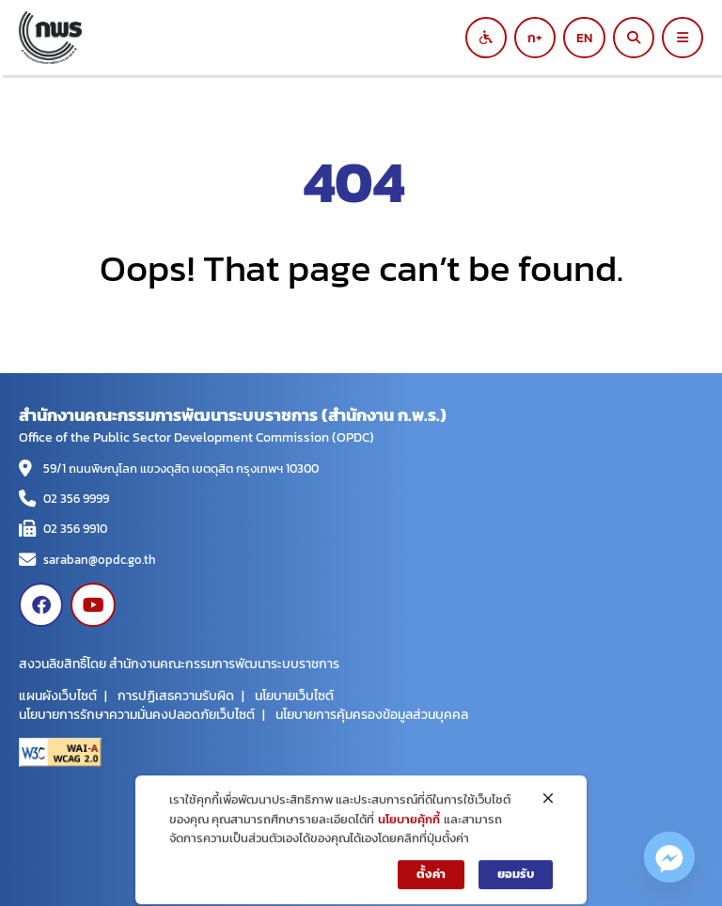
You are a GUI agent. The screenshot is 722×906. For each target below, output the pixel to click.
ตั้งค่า (431, 884)
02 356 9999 (76, 499)
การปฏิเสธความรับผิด (176, 695)
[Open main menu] (682, 37)
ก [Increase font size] (531, 37)
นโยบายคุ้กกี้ (409, 829)
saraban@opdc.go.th (99, 560)
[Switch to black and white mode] (486, 37)
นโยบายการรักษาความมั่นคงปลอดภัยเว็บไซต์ (137, 714)
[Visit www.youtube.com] (93, 605)
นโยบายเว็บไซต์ (294, 695)
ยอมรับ (515, 884)
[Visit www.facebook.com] (41, 605)
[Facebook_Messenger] (669, 857)
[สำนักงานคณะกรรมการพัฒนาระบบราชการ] (257, 37)
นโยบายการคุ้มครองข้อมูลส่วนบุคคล (371, 714)
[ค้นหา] (633, 37)
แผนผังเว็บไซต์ (58, 695)
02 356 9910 (75, 529)
